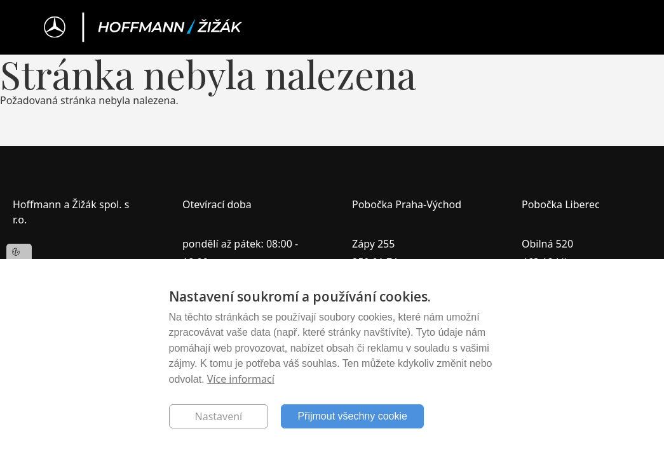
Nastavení (219, 416)
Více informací (240, 379)
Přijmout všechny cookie (352, 416)
